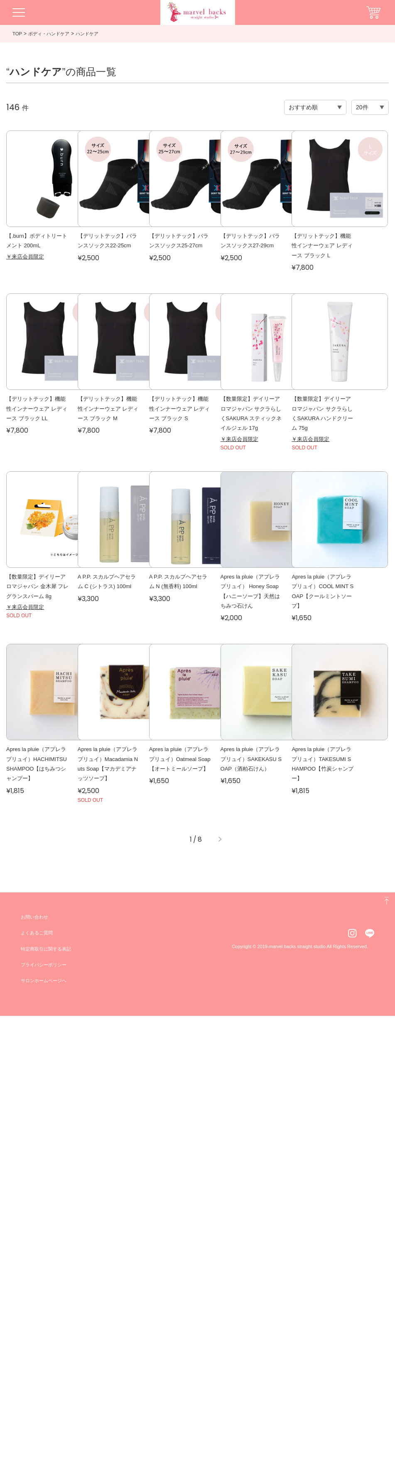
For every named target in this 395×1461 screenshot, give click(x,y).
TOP (17, 33)
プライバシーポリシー (46, 1410)
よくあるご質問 (38, 1378)
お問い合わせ (36, 1362)
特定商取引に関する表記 (48, 1394)
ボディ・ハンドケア (51, 34)
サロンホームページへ (46, 1426)
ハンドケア (92, 34)
